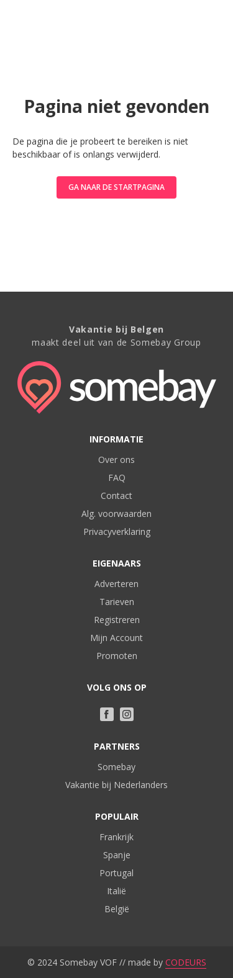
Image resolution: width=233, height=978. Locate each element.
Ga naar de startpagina (116, 187)
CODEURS (185, 962)
